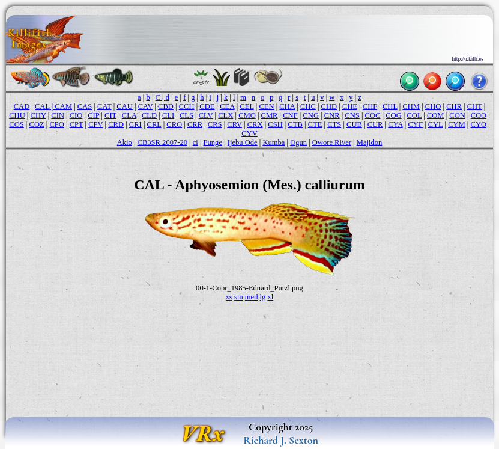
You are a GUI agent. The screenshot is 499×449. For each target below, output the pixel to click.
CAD (22, 106)
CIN (57, 115)
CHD (329, 106)
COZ (36, 124)
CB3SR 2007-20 (162, 142)
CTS (334, 124)
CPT (76, 124)
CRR (194, 124)
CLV (206, 115)
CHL (390, 106)
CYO (479, 124)
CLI (168, 115)
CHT (474, 106)
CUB (354, 124)
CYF (415, 124)
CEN (266, 106)
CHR (454, 106)
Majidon (370, 142)
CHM (411, 106)
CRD (116, 124)
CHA (287, 106)
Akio (124, 142)
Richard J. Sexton (280, 440)
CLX (225, 115)
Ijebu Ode (243, 142)
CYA (395, 124)
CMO (247, 115)
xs (229, 297)
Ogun (298, 142)
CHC (308, 106)
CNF (290, 115)
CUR (375, 124)
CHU (17, 115)
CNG (311, 115)
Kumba (273, 142)
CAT (104, 106)
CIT (110, 115)
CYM (456, 124)
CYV (249, 133)
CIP (93, 115)
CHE (349, 106)
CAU (124, 106)
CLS (186, 115)
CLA (129, 115)
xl (270, 297)
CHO (433, 106)
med (251, 297)
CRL (154, 124)
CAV (145, 106)
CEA (227, 106)
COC (373, 115)
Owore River (331, 142)
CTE (315, 124)
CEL (246, 106)
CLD (149, 115)
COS (16, 124)
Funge (213, 142)
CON (457, 115)
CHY (38, 115)
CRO (174, 124)
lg (263, 297)
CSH (275, 124)
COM (435, 115)
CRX (255, 124)
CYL (435, 124)
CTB (295, 124)
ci (195, 142)
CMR (269, 115)
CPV (95, 124)
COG (394, 115)
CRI (135, 124)
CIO (76, 115)
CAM (63, 106)
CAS (84, 106)
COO (479, 115)
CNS (352, 115)
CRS (215, 124)
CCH (187, 106)
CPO (56, 124)
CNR (332, 115)
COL (414, 115)
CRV (234, 124)
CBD (166, 106)
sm (238, 297)
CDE (206, 106)
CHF (370, 106)
